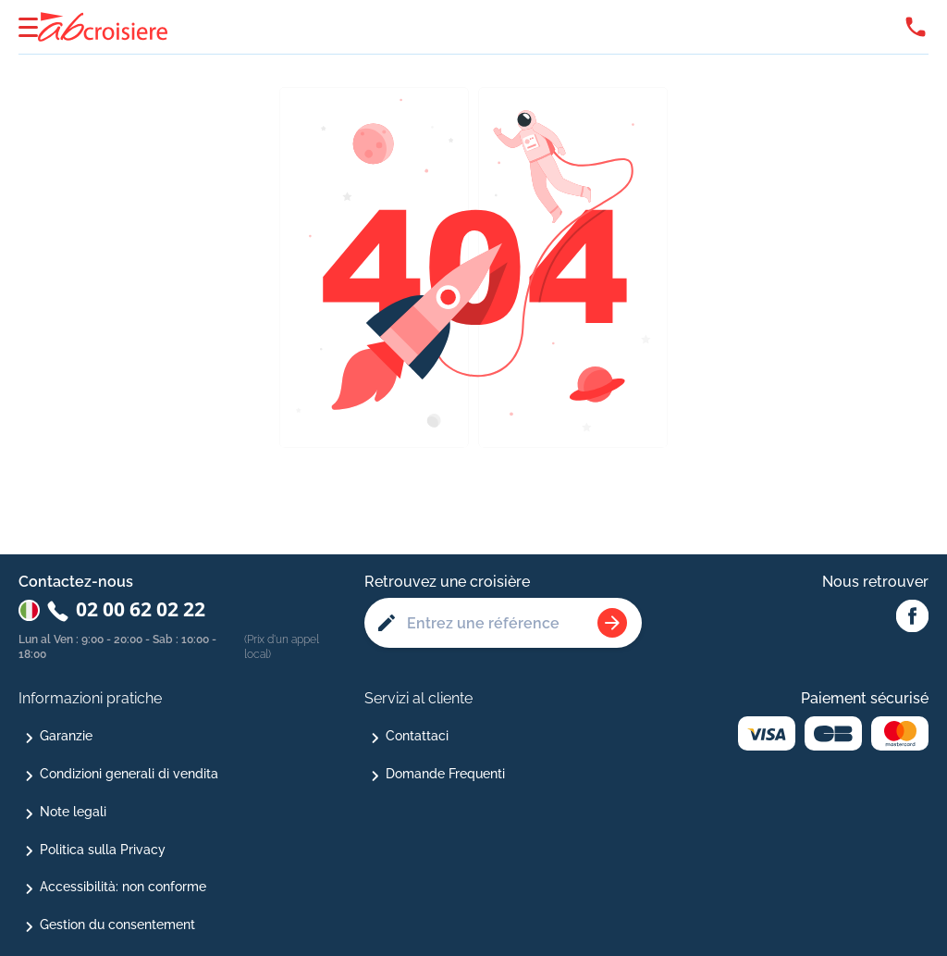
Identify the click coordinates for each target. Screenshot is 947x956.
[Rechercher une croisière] (612, 623)
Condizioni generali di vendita (129, 773)
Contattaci (417, 735)
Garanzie (66, 735)
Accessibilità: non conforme (123, 886)
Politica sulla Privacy (103, 849)
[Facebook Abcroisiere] (912, 617)
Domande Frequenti (445, 773)
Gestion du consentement (117, 924)
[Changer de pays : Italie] (29, 610)
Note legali (73, 811)
